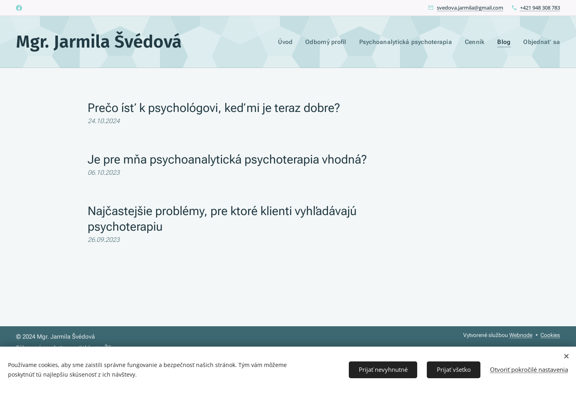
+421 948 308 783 (540, 7)
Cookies (550, 335)
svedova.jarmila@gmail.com (470, 7)
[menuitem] (292, 42)
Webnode (520, 335)
